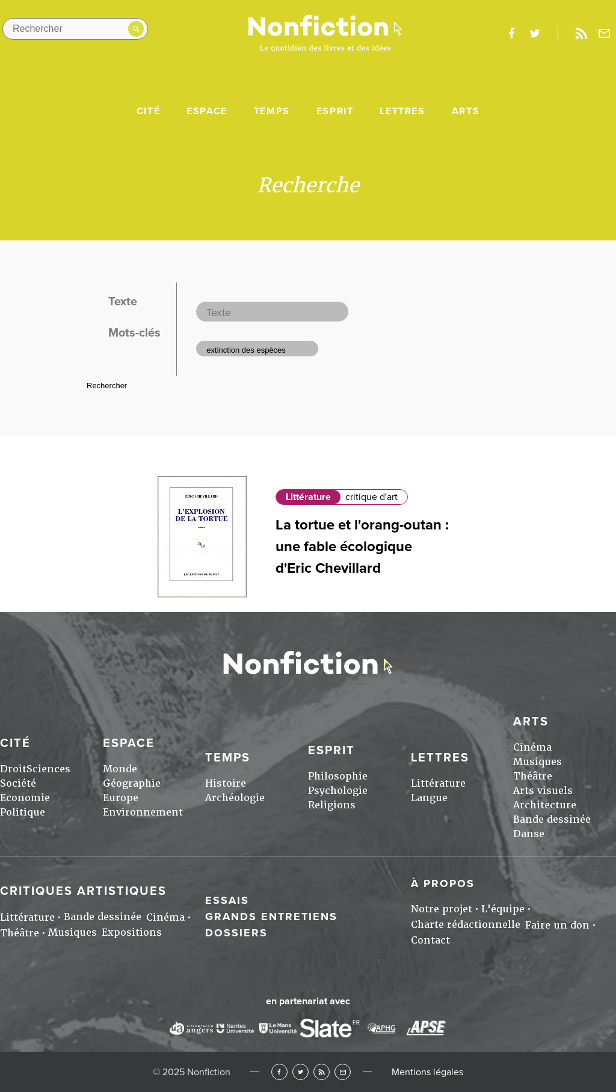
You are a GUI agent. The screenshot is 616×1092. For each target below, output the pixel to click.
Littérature (308, 497)
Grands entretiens (271, 916)
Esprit (335, 111)
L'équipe (503, 909)
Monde (120, 769)
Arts (465, 111)
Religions (332, 805)
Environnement (143, 812)
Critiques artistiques (83, 891)
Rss (581, 33)
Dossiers (236, 932)
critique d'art (371, 497)
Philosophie (338, 776)
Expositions (132, 932)
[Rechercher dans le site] (75, 29)
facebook (511, 33)
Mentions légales (427, 1072)
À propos (443, 883)
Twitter (300, 1072)
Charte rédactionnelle (465, 924)
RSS (321, 1072)
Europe (120, 798)
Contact (430, 940)
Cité (148, 111)
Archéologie (235, 798)
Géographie (132, 783)
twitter (534, 33)
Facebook (279, 1072)
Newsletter (604, 33)
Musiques (537, 761)
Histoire (225, 783)
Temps (272, 111)
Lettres (402, 111)
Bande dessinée (552, 819)
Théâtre (532, 776)
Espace (206, 111)
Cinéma (532, 747)
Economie (25, 798)
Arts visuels (543, 790)
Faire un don (557, 925)
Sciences (48, 769)
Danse (528, 834)
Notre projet (441, 909)
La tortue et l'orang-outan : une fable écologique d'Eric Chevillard (362, 546)
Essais (227, 900)
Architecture (544, 805)
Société (18, 783)
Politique (22, 812)
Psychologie (338, 790)
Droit (13, 769)
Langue (429, 798)
